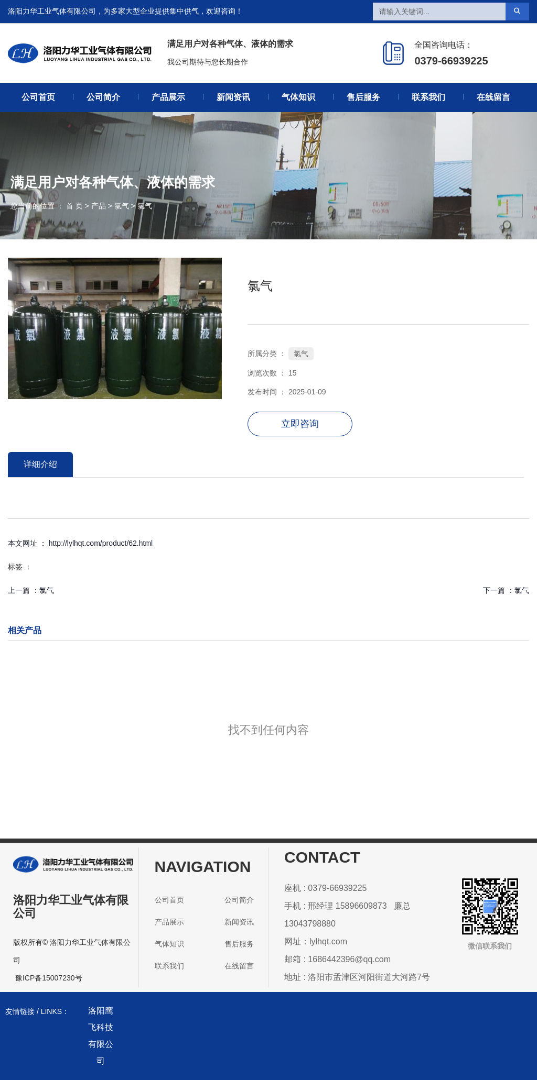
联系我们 (428, 97)
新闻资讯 (233, 97)
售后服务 (363, 97)
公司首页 (38, 97)
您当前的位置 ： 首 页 (47, 206)
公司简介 (103, 97)
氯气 (121, 206)
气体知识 (298, 97)
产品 (98, 206)
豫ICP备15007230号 (48, 978)
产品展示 (168, 97)
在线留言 (493, 97)
